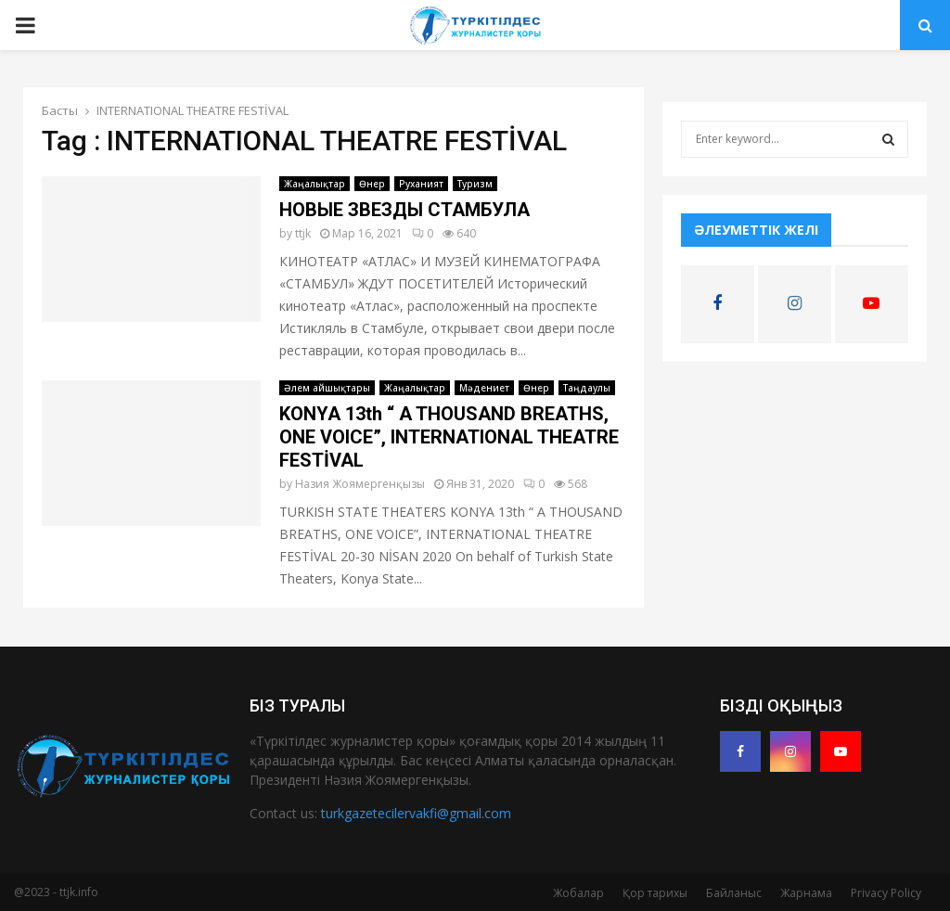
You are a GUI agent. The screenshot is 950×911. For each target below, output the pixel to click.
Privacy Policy (886, 893)
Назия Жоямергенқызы (360, 484)
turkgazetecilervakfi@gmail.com (416, 813)
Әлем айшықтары (327, 387)
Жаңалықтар (314, 183)
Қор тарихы (655, 893)
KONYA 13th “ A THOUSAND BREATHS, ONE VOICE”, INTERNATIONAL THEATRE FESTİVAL (449, 437)
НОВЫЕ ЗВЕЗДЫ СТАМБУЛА (404, 210)
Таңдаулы (586, 387)
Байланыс (734, 893)
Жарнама (806, 893)
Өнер (372, 183)
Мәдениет (484, 387)
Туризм (475, 183)
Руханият (421, 183)
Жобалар (578, 893)
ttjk (303, 233)
